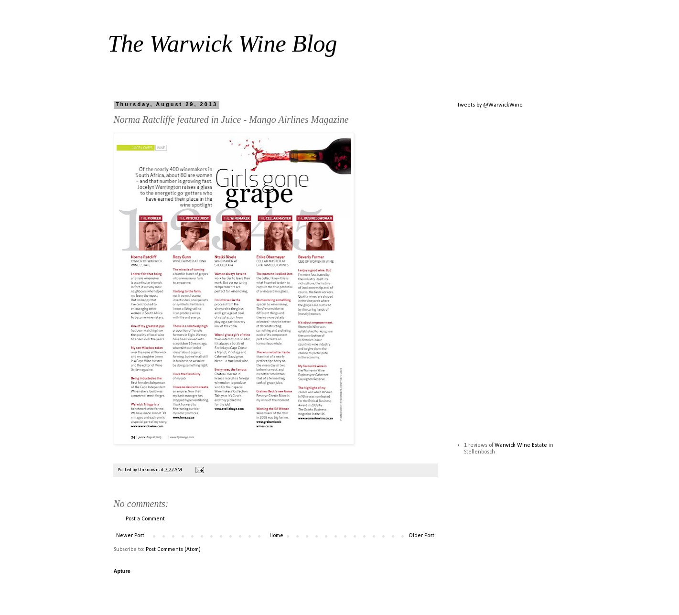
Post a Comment (145, 519)
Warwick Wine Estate (521, 445)
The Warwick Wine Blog (222, 43)
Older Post (421, 536)
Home (276, 536)
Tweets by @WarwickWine (490, 105)
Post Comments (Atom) (173, 549)
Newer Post (130, 536)
